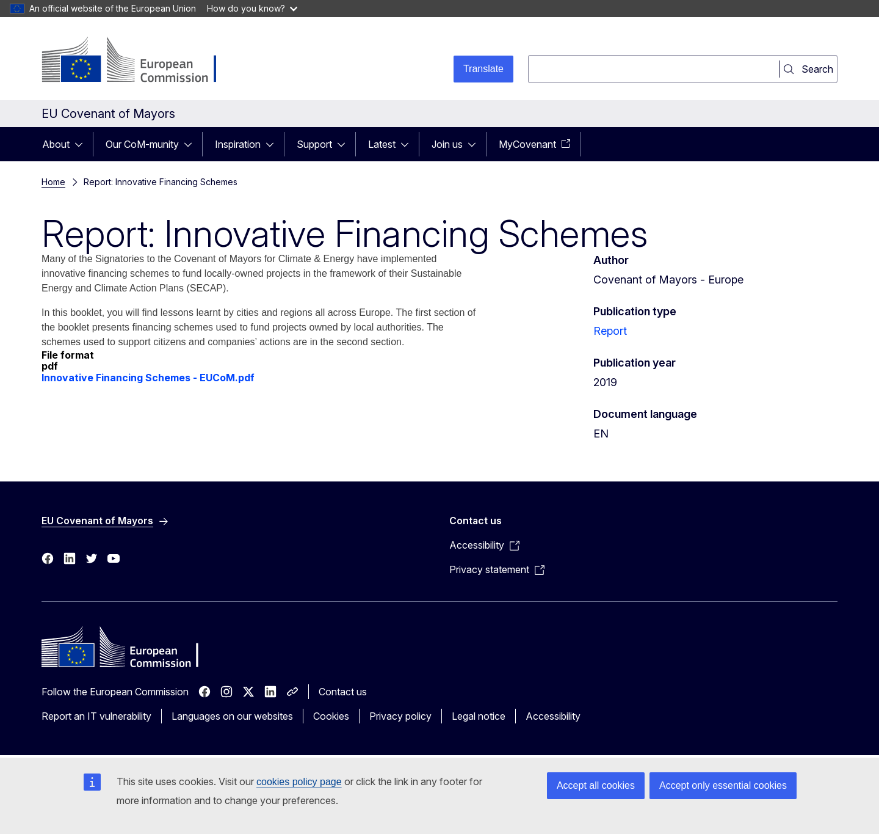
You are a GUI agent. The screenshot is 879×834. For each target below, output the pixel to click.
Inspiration (238, 144)
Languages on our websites (232, 716)
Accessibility (553, 716)
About (56, 144)
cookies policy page (299, 782)
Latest (382, 144)
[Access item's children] (82, 144)
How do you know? (252, 8)
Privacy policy (400, 716)
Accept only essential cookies (723, 785)
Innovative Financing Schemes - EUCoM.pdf (148, 377)
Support (314, 144)
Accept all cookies (596, 785)
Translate (483, 69)
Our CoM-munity (142, 144)
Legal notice (478, 716)
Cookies (331, 716)
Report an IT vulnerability (96, 716)
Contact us (343, 692)
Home (53, 182)
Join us (447, 144)
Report (610, 330)
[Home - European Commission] (140, 61)
